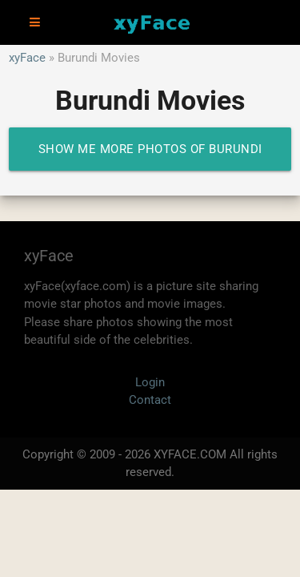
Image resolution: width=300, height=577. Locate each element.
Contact (150, 400)
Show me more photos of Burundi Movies (150, 156)
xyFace (27, 57)
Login (150, 382)
